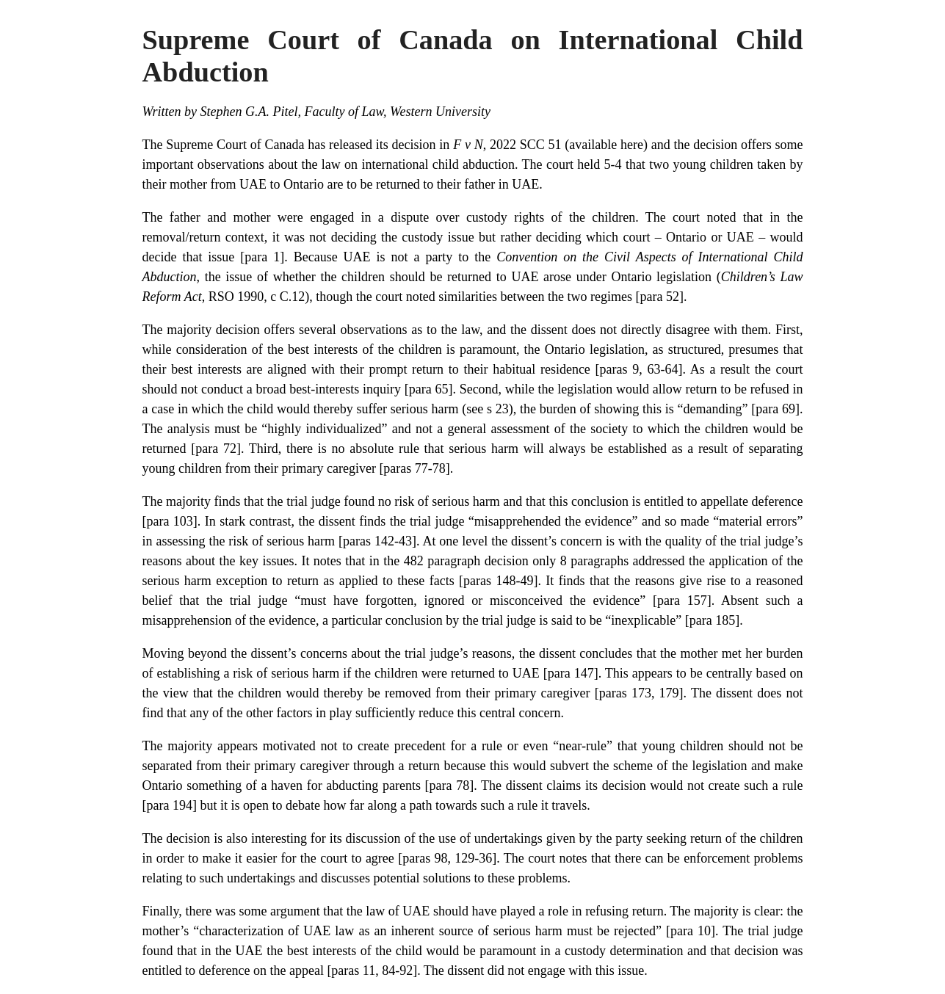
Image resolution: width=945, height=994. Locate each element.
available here (606, 144)
